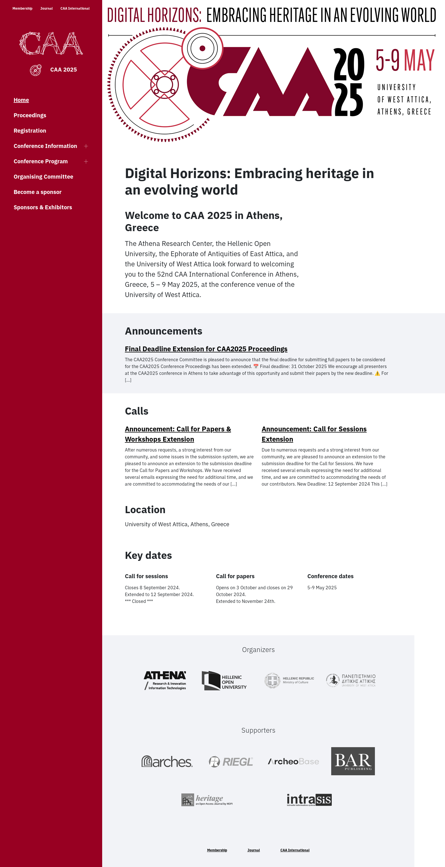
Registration (30, 130)
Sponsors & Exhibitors (43, 207)
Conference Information (45, 146)
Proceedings (30, 115)
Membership (22, 8)
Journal (46, 8)
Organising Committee (43, 176)
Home (21, 100)
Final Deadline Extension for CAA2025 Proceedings (206, 348)
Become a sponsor (38, 192)
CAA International (75, 8)
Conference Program (41, 161)
